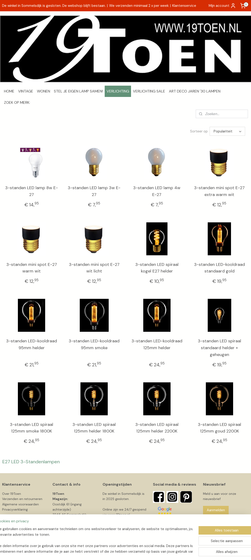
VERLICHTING (118, 91)
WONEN (43, 91)
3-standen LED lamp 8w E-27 (31, 191)
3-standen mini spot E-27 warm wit (31, 268)
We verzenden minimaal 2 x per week (139, 5)
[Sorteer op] (227, 131)
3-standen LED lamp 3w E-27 (94, 191)
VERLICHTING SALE (149, 91)
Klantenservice (184, 5)
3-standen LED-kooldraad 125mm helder (156, 344)
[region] (94, 540)
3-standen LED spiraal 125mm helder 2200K (157, 428)
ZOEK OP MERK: (17, 102)
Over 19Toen (11, 494)
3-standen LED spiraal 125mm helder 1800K (94, 428)
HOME (9, 91)
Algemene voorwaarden (20, 504)
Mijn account (222, 5)
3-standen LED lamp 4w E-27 (156, 191)
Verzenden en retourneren (22, 499)
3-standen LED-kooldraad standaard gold (219, 268)
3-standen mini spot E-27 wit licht (94, 268)
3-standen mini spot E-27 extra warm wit (219, 191)
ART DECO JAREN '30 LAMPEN (194, 91)
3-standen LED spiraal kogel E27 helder (157, 268)
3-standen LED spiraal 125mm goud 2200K (219, 428)
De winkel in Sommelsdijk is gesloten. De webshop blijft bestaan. (54, 5)
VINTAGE (25, 91)
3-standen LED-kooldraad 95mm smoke (94, 344)
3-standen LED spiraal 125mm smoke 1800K (31, 428)
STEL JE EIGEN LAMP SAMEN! (78, 91)
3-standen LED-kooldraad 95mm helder (31, 344)
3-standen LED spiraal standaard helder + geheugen (219, 347)
